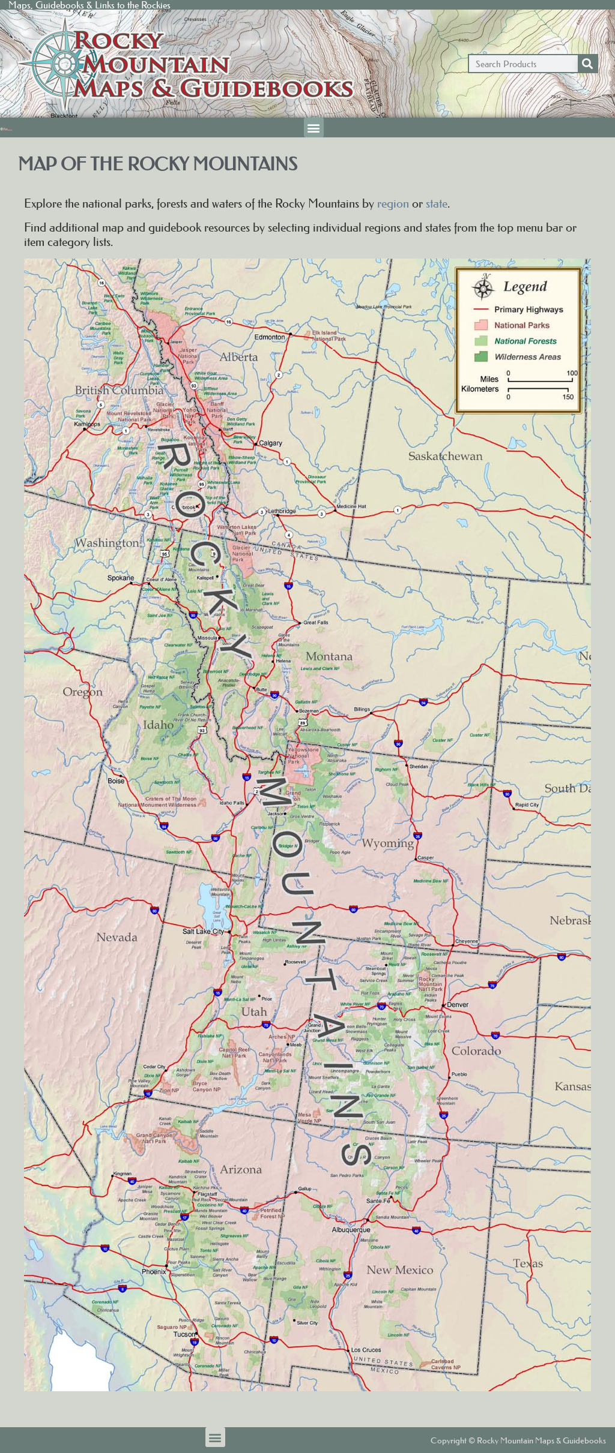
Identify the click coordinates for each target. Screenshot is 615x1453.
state (436, 203)
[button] (314, 127)
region (393, 203)
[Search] (587, 63)
